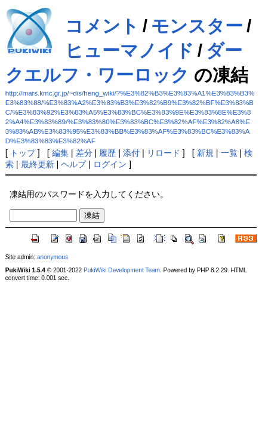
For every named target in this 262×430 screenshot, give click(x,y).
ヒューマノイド (129, 50)
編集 (60, 153)
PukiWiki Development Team (122, 270)
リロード (163, 153)
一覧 (229, 153)
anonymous (52, 257)
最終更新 (37, 164)
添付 (131, 153)
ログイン (110, 164)
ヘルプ (73, 164)
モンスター (197, 26)
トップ (22, 153)
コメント (102, 26)
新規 (205, 153)
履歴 (107, 153)
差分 (84, 153)
